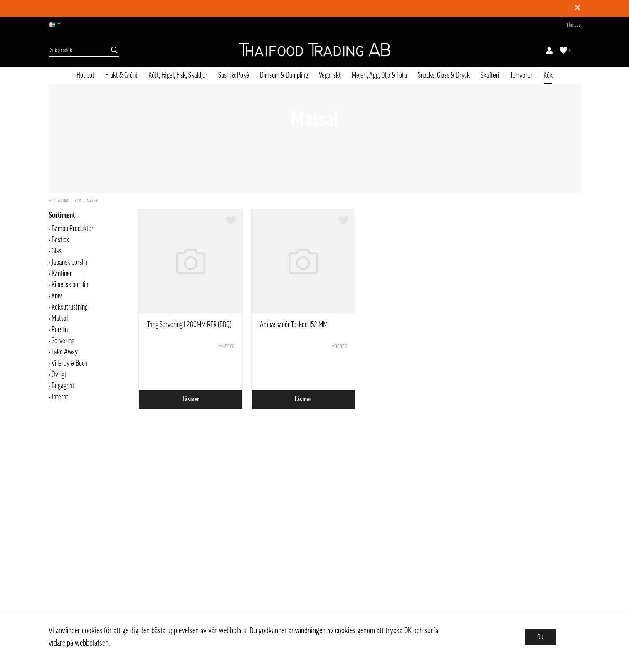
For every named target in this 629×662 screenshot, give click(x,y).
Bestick (60, 240)
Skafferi (490, 75)
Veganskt (330, 75)
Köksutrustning (70, 307)
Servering (63, 341)
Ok (540, 637)
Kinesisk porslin (70, 284)
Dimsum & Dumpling (284, 75)
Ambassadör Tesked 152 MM (294, 324)
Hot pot (85, 75)
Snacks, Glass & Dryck (444, 75)
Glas (57, 251)
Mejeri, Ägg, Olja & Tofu (379, 75)
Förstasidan (59, 201)
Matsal (93, 201)
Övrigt (59, 374)
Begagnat (63, 385)
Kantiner (62, 273)
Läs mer (191, 399)
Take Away (65, 352)
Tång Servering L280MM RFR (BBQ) (189, 324)
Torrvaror (521, 75)
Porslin (60, 329)
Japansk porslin (69, 262)
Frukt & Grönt (121, 75)
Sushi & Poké (233, 75)
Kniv (57, 296)
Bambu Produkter (73, 228)
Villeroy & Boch (69, 363)
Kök (548, 75)
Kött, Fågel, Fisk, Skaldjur (177, 75)
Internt (60, 397)
